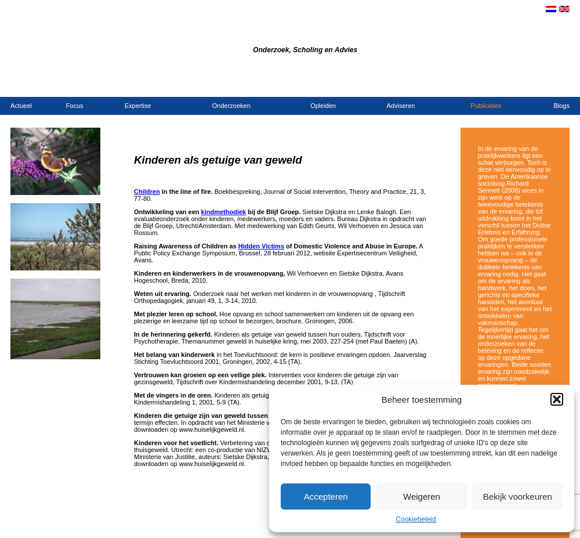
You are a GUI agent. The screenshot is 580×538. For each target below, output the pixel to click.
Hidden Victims (261, 246)
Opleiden (323, 105)
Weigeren (421, 496)
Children (147, 191)
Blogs (561, 105)
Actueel (21, 105)
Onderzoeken (231, 105)
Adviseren (401, 105)
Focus (75, 105)
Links (562, 85)
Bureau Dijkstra (207, 34)
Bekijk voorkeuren (517, 496)
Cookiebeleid (416, 519)
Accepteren (326, 496)
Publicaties (485, 105)
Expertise (138, 105)
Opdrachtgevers (528, 85)
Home (466, 85)
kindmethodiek (223, 211)
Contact (489, 85)
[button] (557, 399)
